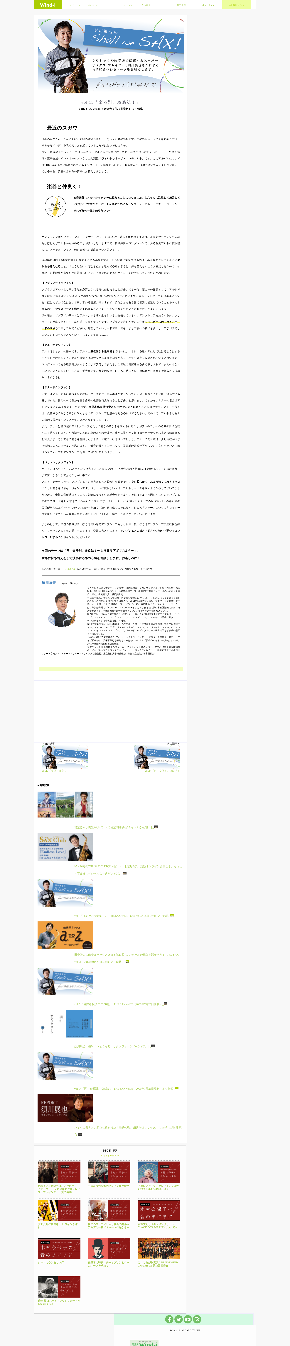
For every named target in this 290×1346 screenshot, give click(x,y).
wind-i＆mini (208, 5)
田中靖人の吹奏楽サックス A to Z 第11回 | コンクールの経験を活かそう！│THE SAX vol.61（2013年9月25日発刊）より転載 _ (126, 958)
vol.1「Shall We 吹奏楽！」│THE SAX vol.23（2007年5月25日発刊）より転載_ (124, 915)
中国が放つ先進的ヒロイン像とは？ (108, 1186)
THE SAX (70, 569)
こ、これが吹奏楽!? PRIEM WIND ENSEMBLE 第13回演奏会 (158, 1264)
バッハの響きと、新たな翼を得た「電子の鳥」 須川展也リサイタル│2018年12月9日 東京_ (128, 1131)
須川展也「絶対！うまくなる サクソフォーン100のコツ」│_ (114, 1046)
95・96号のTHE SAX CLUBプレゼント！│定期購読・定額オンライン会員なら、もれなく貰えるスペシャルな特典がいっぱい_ (128, 870)
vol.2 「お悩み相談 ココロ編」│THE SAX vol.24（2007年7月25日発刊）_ (120, 1004)
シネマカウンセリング (51, 1262)
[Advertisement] (111, 713)
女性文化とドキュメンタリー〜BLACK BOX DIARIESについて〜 (158, 1226)
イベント (92, 5)
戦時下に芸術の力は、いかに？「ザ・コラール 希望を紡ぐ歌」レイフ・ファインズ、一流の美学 (59, 1189)
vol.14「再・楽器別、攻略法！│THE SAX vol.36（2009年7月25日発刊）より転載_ (126, 1088)
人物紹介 (146, 5)
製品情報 (181, 5)
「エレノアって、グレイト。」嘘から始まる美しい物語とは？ (158, 1188)
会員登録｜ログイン (236, 5)
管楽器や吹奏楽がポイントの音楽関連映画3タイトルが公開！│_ (116, 827)
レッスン (128, 5)
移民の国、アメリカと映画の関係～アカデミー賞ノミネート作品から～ (108, 1226)
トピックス (75, 5)
